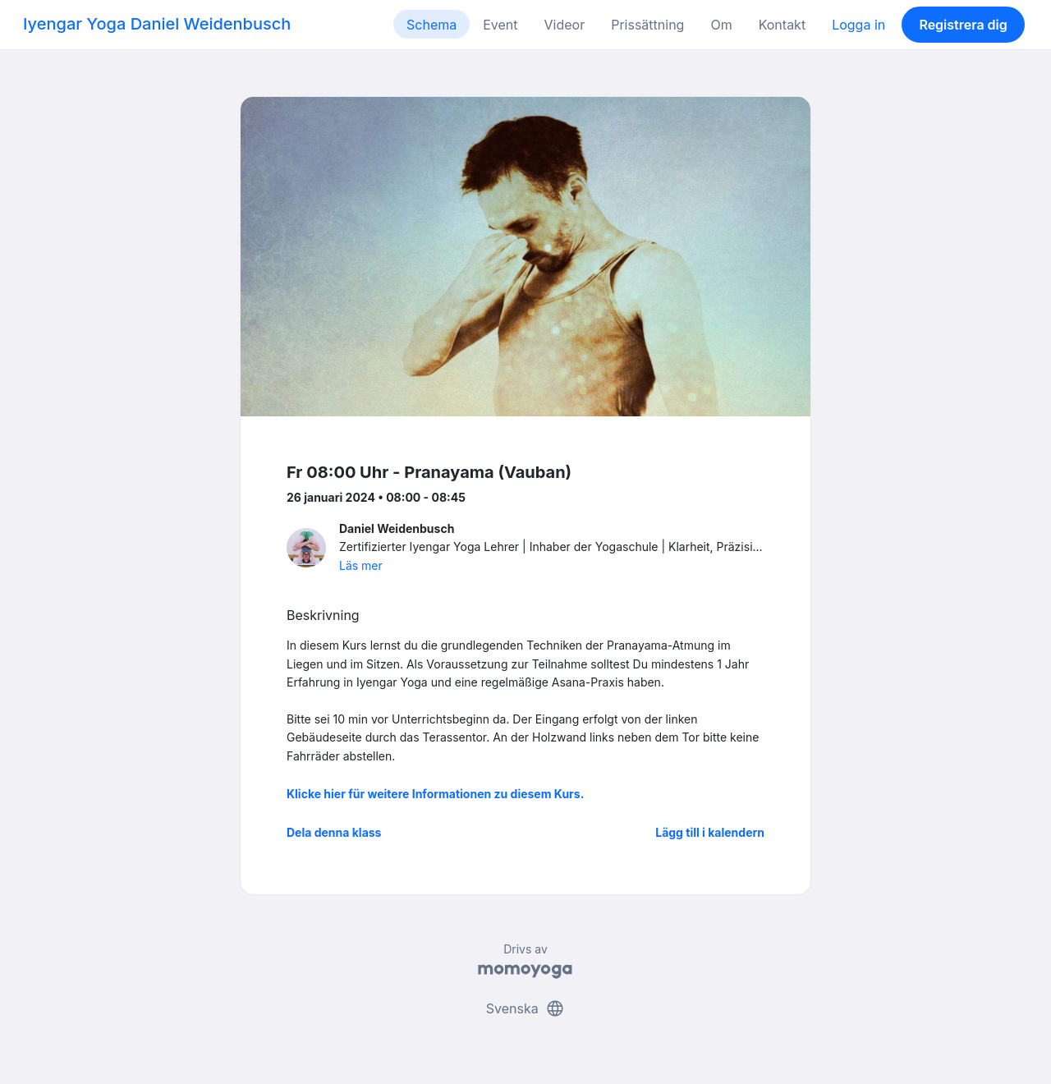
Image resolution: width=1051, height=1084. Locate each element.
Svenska (525, 1008)
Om (721, 24)
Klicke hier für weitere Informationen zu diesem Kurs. (435, 794)
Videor (564, 24)
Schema (431, 24)
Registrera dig (963, 24)
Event (500, 24)
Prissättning (647, 24)
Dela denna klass (334, 832)
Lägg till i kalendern (709, 832)
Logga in (858, 24)
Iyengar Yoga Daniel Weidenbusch (157, 24)
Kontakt (782, 24)
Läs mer (361, 565)
